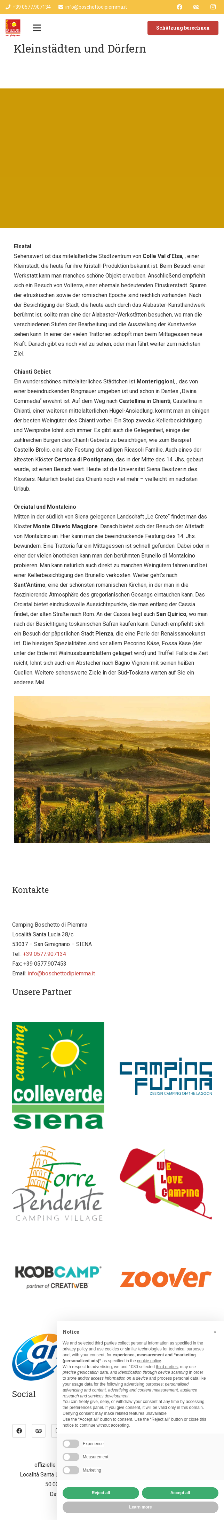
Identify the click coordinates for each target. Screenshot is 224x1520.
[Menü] (37, 28)
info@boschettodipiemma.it (61, 973)
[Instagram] (212, 7)
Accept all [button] (180, 1492)
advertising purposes (143, 1384)
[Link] (13, 28)
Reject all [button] (101, 1492)
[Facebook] (179, 7)
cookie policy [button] (149, 1360)
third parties (167, 1366)
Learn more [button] (140, 1507)
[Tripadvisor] (196, 7)
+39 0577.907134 (44, 954)
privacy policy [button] (75, 1349)
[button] (215, 1332)
